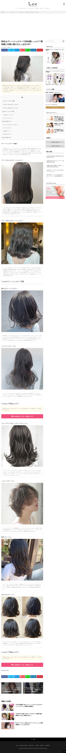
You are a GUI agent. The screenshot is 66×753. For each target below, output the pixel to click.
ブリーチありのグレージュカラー (10, 108)
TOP (16, 8)
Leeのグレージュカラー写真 (8, 111)
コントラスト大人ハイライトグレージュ (11, 124)
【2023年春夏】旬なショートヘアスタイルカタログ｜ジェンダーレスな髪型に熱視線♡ (28, 705)
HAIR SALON (30, 8)
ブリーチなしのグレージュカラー (10, 104)
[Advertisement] (33, 26)
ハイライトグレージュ (7, 118)
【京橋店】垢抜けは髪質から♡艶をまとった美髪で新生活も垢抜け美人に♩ (54, 166)
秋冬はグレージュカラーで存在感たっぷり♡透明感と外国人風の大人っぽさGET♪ (25, 12)
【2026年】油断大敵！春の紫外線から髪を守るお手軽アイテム (55, 157)
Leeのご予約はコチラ (6, 121)
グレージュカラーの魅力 (9, 100)
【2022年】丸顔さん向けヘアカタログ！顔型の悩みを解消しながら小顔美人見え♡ (28, 714)
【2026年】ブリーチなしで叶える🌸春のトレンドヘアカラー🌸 (55, 171)
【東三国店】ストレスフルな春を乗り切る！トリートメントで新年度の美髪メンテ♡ (54, 176)
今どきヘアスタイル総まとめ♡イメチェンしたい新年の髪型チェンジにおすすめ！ (29, 723)
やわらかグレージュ (7, 134)
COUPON (37, 8)
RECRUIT (42, 8)
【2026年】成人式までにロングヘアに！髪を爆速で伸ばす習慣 (55, 161)
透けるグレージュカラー (8, 114)
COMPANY (47, 8)
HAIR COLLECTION (22, 8)
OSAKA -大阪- (55, 142)
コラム (8, 12)
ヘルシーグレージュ (7, 127)
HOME (3, 12)
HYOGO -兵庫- (55, 146)
